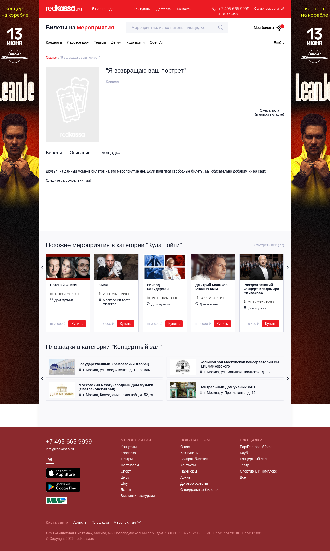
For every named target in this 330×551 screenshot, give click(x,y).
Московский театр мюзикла (114, 302)
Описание (80, 152)
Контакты (184, 9)
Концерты (129, 447)
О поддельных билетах (199, 490)
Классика (128, 453)
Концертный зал (253, 459)
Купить (77, 324)
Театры (127, 459)
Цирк (125, 477)
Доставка (163, 9)
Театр (244, 465)
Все (243, 477)
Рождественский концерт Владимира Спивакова (261, 289)
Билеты (54, 152)
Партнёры (188, 471)
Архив (185, 477)
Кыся (103, 285)
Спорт (126, 471)
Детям (126, 490)
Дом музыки (61, 300)
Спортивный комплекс (258, 471)
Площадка (109, 152)
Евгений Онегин (64, 285)
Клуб (244, 453)
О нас (185, 447)
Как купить (142, 9)
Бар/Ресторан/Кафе (256, 447)
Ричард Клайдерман (158, 287)
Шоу (124, 483)
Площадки (100, 522)
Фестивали (130, 465)
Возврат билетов (194, 459)
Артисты (80, 522)
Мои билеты (268, 27)
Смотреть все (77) (269, 245)
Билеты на (80, 27)
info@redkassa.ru (60, 449)
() (269, 112)
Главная (52, 57)
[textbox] (177, 27)
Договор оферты (194, 483)
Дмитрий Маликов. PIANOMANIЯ (211, 287)
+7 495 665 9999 (233, 9)
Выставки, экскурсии (138, 496)
